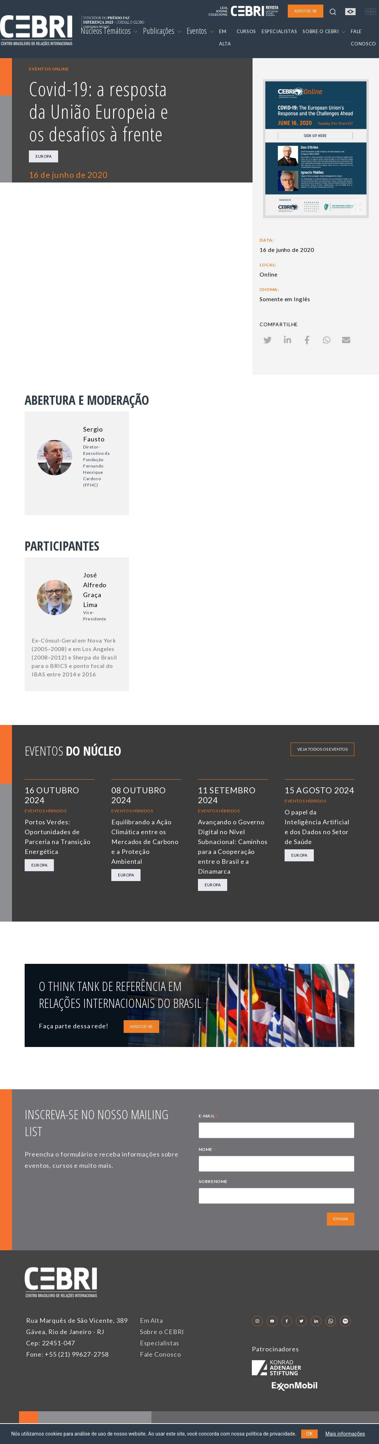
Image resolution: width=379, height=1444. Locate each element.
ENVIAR (340, 1218)
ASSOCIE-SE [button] (305, 10)
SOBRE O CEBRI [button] (324, 31)
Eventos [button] (200, 30)
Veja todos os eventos (322, 749)
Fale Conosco (160, 1354)
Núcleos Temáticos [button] (109, 30)
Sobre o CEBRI (162, 1331)
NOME (207, 1150)
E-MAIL (208, 1117)
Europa (43, 156)
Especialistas (160, 1343)
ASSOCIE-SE (141, 1026)
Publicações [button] (162, 30)
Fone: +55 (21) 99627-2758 (67, 1354)
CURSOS (246, 31)
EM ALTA (225, 38)
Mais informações (345, 1434)
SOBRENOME (213, 1181)
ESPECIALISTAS (279, 31)
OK (309, 1434)
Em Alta (151, 1320)
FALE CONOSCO (363, 38)
